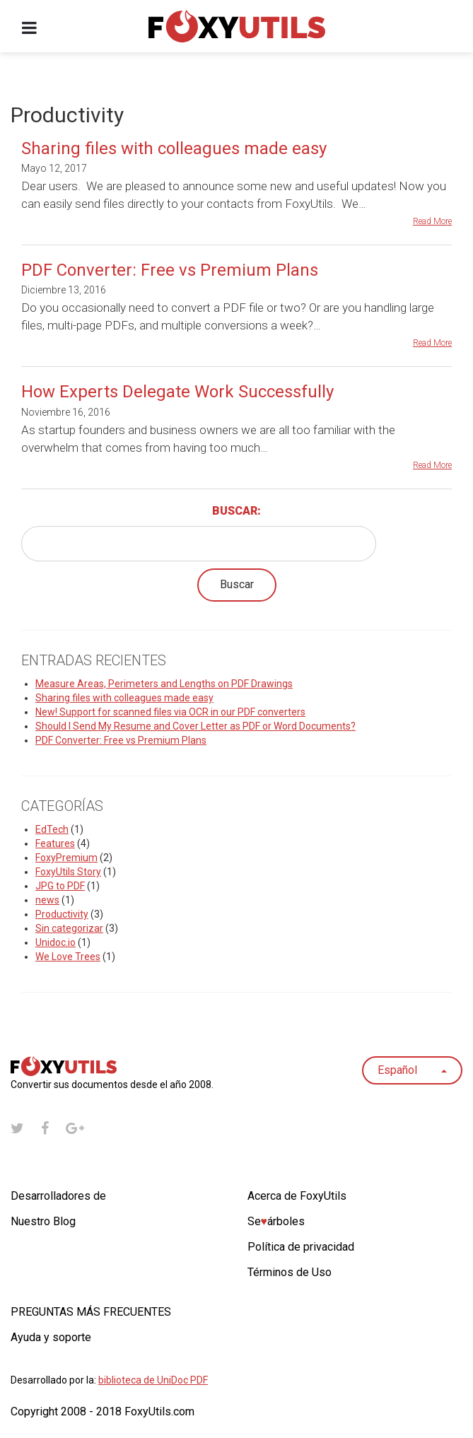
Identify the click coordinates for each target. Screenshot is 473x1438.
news (47, 900)
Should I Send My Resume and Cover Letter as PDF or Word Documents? (195, 726)
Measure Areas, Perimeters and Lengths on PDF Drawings (164, 683)
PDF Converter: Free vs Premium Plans (169, 270)
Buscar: (236, 511)
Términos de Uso (289, 1272)
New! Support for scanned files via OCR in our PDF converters (170, 712)
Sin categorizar (69, 928)
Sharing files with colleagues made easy (174, 148)
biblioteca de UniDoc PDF (153, 1380)
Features (55, 843)
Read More (432, 221)
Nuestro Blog (43, 1221)
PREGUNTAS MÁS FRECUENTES (91, 1312)
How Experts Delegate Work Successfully (177, 392)
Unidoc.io (55, 942)
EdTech (52, 829)
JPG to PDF (60, 886)
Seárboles (276, 1221)
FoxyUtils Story (68, 871)
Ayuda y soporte (51, 1337)
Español (412, 1070)
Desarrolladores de (58, 1196)
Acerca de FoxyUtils (296, 1196)
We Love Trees (67, 956)
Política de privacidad (300, 1246)
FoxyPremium (66, 857)
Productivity (61, 914)
